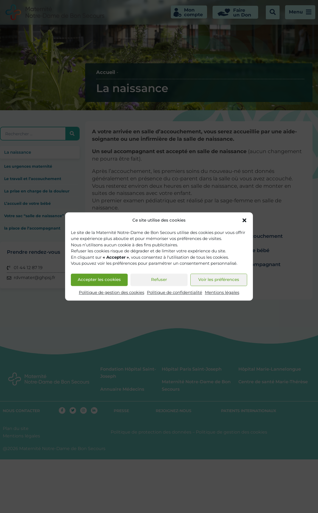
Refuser (159, 279)
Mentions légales (222, 292)
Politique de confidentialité (174, 292)
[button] (244, 220)
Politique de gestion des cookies (111, 292)
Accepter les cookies (99, 279)
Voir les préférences (218, 279)
